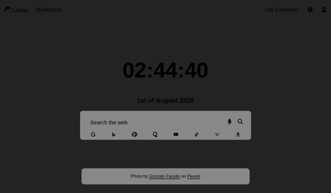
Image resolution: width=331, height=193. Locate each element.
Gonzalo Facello (164, 176)
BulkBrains (49, 10)
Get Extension (282, 10)
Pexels (193, 176)
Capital (16, 10)
